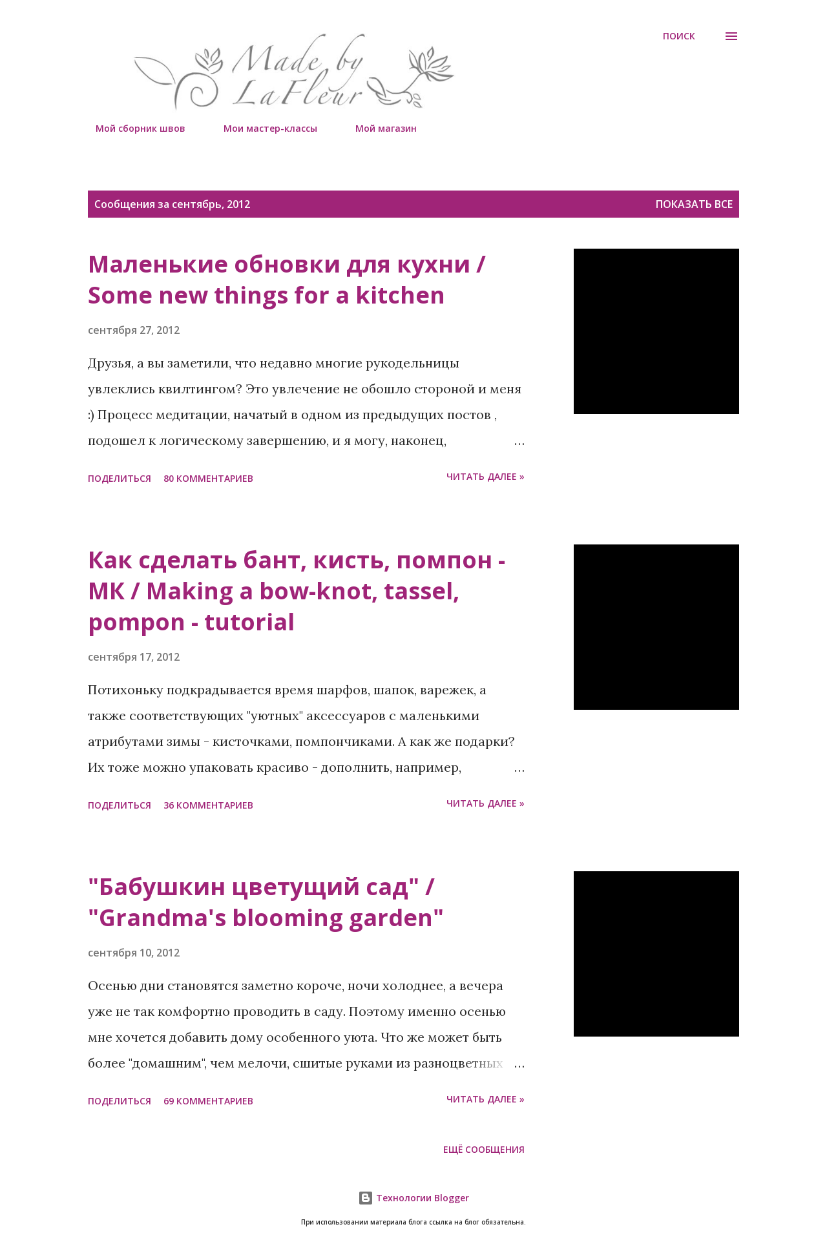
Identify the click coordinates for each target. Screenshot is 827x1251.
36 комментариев (208, 805)
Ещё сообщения (484, 1149)
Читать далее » (485, 476)
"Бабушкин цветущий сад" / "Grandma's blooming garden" (266, 902)
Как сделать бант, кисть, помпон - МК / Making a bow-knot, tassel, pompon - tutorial (296, 590)
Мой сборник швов (133, 128)
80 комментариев (208, 478)
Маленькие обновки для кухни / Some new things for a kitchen (287, 279)
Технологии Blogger (413, 1198)
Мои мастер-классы (262, 128)
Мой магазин (378, 128)
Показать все (694, 204)
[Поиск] (679, 36)
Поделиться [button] (119, 478)
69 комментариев (208, 1101)
